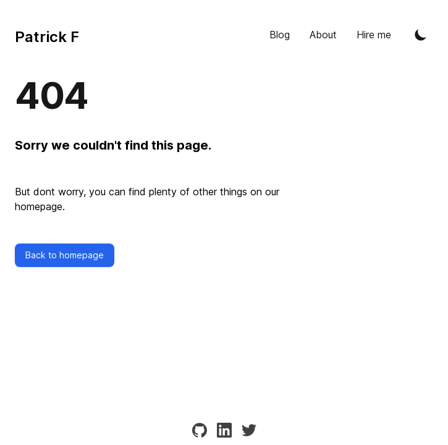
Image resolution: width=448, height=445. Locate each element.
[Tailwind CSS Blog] (47, 34)
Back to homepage (64, 255)
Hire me (374, 34)
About (323, 34)
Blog (279, 34)
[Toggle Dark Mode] (421, 34)
